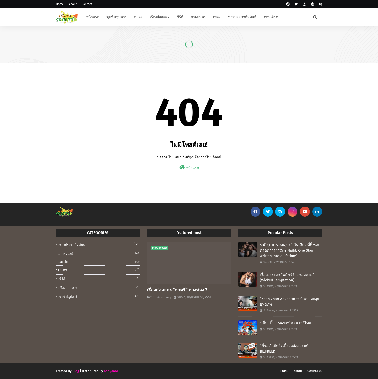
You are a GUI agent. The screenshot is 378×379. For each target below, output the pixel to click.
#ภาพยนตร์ (99, 253)
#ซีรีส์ (99, 278)
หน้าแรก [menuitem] (92, 17)
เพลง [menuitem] (217, 17)
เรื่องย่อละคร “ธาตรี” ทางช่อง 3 (177, 290)
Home (60, 4)
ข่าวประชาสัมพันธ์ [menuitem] (242, 17)
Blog (75, 371)
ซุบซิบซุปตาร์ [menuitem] (116, 17)
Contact (87, 4)
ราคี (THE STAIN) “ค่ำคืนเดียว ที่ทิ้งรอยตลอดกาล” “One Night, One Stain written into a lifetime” (290, 250)
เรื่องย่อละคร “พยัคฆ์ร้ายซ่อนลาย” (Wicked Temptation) (287, 277)
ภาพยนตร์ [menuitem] (198, 17)
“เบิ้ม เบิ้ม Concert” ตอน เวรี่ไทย (285, 323)
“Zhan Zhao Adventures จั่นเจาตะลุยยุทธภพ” (289, 302)
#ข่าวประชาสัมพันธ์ (99, 244)
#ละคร (99, 269)
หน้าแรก (189, 167)
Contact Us (314, 371)
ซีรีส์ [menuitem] (180, 17)
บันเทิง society (161, 297)
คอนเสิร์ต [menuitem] (271, 17)
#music (99, 262)
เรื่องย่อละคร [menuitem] (159, 17)
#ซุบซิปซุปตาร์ (99, 296)
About (73, 4)
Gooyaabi (111, 371)
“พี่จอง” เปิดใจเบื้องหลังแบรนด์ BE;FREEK (284, 348)
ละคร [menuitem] (138, 17)
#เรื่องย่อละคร (99, 287)
